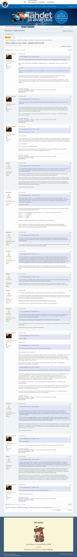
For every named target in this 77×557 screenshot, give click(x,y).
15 (22, 50)
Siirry (53, 510)
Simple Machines (13, 554)
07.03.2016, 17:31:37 (22, 192)
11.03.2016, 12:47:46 (22, 484)
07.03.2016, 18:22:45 (22, 251)
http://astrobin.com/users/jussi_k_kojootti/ (26, 90)
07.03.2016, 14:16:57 (22, 53)
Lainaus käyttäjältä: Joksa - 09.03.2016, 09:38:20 (29, 335)
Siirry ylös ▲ (71, 554)
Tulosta (70, 50)
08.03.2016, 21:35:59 (22, 308)
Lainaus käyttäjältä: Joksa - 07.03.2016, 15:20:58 (29, 129)
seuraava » (69, 46)
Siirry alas (7, 50)
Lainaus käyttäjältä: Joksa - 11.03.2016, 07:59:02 (29, 487)
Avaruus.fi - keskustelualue (15, 30)
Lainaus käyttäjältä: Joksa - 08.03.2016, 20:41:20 (29, 311)
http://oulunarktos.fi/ (22, 92)
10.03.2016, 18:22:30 (22, 332)
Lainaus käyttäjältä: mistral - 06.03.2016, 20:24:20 (30, 99)
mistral (9, 192)
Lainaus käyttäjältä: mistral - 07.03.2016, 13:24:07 (30, 56)
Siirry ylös (7, 504)
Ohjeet (61, 554)
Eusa (8, 163)
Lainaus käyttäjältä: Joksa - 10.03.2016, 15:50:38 (29, 345)
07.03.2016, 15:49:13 (22, 96)
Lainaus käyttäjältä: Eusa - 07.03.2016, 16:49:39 (29, 235)
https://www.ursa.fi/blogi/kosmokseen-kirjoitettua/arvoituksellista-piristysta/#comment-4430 (37, 300)
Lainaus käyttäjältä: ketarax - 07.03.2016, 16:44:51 (30, 195)
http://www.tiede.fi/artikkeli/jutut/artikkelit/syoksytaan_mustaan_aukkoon (34, 413)
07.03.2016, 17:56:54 (22, 232)
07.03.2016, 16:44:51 (22, 126)
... (21, 50)
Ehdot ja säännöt (65, 554)
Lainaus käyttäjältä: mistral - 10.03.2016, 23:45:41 (30, 459)
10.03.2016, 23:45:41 (22, 403)
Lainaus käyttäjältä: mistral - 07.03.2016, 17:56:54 (30, 276)
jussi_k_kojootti (11, 53)
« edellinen (63, 46)
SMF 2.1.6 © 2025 (7, 554)
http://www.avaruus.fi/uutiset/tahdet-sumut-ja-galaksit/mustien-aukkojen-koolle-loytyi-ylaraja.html (39, 319)
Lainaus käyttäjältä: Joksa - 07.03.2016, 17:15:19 (29, 253)
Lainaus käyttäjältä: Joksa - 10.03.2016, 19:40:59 (29, 438)
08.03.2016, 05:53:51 (22, 290)
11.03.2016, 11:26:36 (22, 456)
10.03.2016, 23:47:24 (22, 435)
